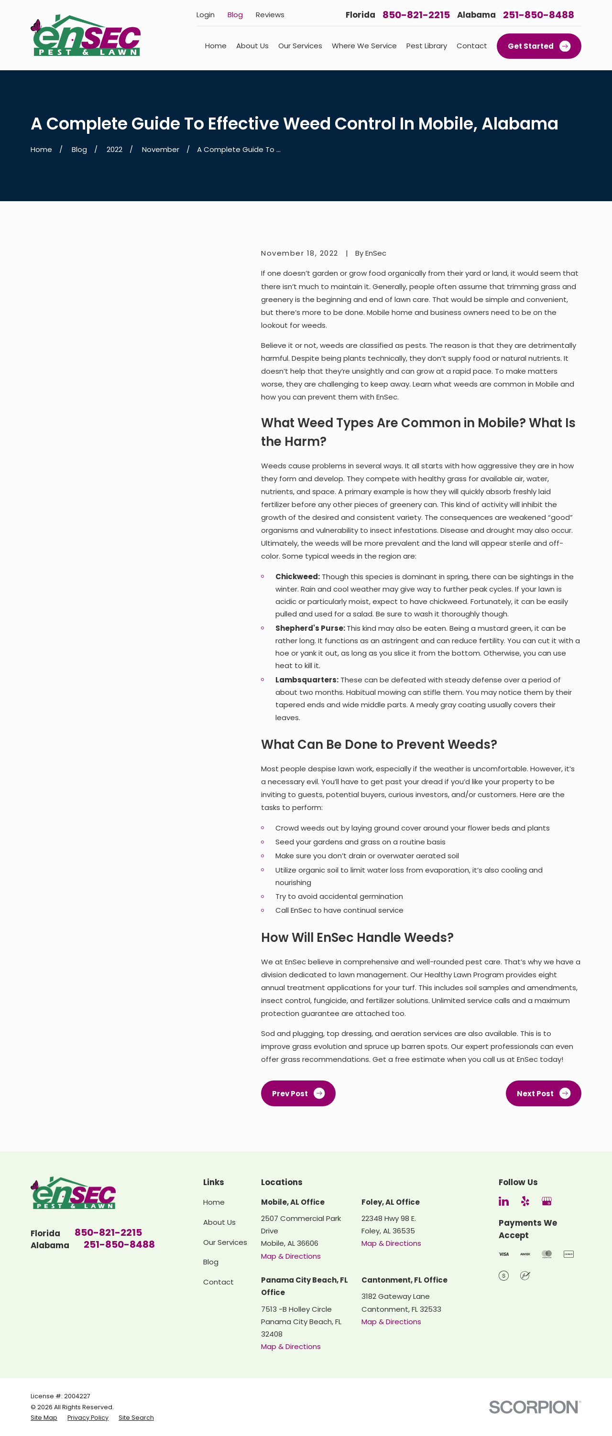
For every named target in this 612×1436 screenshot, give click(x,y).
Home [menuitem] (216, 46)
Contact (218, 1282)
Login (206, 15)
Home (214, 1202)
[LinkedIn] (504, 1201)
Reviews (270, 15)
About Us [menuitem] (252, 46)
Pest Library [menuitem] (426, 46)
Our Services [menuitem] (300, 46)
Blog (235, 15)
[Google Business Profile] (547, 1201)
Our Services (225, 1242)
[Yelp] (525, 1201)
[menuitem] (44, 1418)
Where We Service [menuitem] (364, 46)
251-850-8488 (538, 15)
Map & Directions (291, 1256)
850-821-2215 (416, 15)
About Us (219, 1222)
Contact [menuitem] (472, 46)
